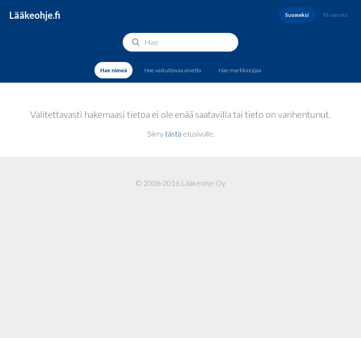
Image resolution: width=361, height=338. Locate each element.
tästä (173, 133)
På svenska (335, 15)
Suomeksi (297, 15)
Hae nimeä (113, 70)
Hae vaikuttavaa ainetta (172, 70)
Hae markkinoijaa (240, 70)
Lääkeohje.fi (35, 15)
